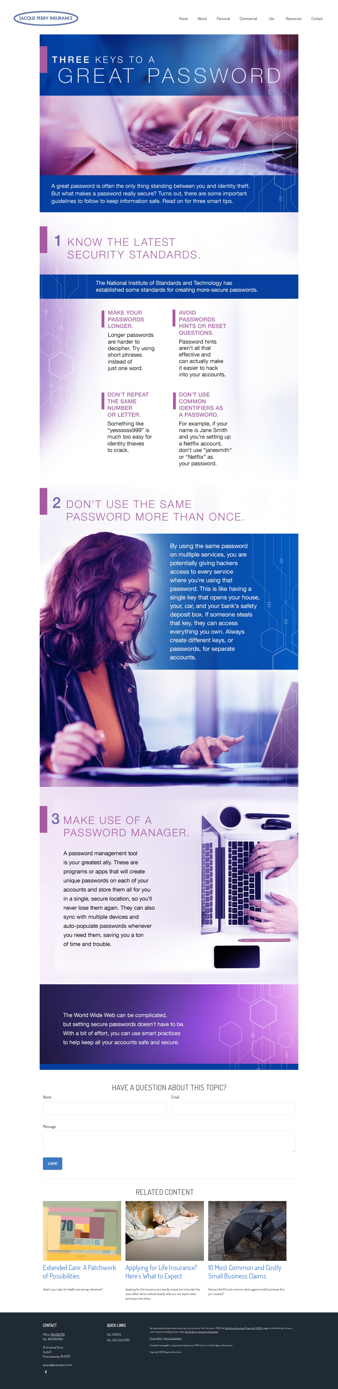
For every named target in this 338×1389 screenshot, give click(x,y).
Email (175, 1097)
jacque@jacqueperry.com (57, 1365)
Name (47, 1097)
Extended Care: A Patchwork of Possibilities (79, 1271)
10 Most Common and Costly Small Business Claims (245, 1271)
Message (49, 1126)
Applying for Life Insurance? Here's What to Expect (161, 1271)
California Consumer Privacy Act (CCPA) (243, 1328)
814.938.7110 (58, 1334)
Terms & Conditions (173, 1338)
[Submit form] (52, 1163)
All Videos (114, 1334)
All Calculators (118, 1340)
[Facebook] (46, 1372)
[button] (154, 9)
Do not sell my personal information (201, 1331)
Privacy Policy (156, 1338)
